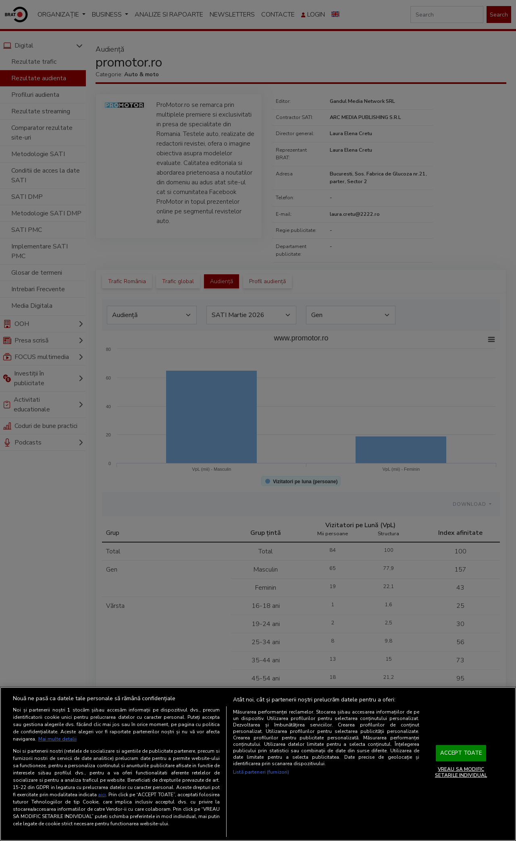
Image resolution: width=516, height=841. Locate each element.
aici (102, 794)
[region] (258, 764)
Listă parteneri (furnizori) (261, 772)
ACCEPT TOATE (461, 753)
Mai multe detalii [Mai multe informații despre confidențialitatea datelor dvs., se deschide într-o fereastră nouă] (57, 739)
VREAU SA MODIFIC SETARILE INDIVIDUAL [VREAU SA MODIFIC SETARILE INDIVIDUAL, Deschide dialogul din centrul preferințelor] (461, 772)
